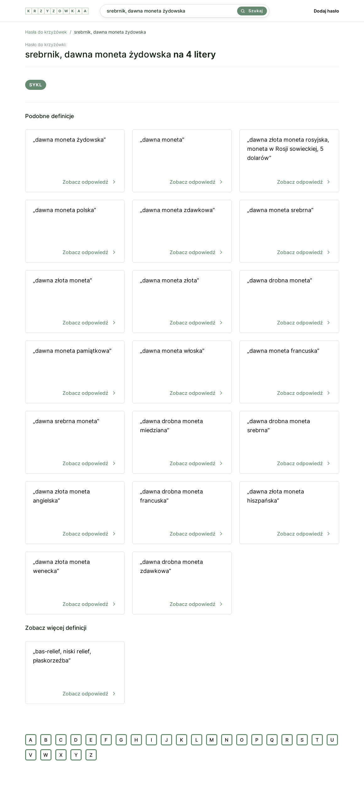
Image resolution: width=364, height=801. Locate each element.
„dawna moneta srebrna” (289, 232)
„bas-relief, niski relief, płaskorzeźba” (75, 673)
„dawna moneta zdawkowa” (182, 232)
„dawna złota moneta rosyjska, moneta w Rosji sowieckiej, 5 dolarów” (289, 161)
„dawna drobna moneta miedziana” (182, 443)
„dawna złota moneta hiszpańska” (289, 513)
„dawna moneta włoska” (182, 372)
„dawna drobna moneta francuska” (182, 513)
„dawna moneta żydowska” (75, 161)
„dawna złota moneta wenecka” (75, 583)
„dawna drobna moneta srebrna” (289, 443)
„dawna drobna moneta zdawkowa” (182, 583)
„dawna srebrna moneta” (75, 443)
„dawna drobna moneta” (289, 302)
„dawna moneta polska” (75, 232)
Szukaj (252, 10)
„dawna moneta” (182, 161)
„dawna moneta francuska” (289, 372)
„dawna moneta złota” (182, 302)
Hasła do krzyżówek (46, 32)
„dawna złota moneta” (75, 302)
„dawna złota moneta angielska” (75, 513)
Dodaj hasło (326, 11)
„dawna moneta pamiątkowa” (75, 372)
